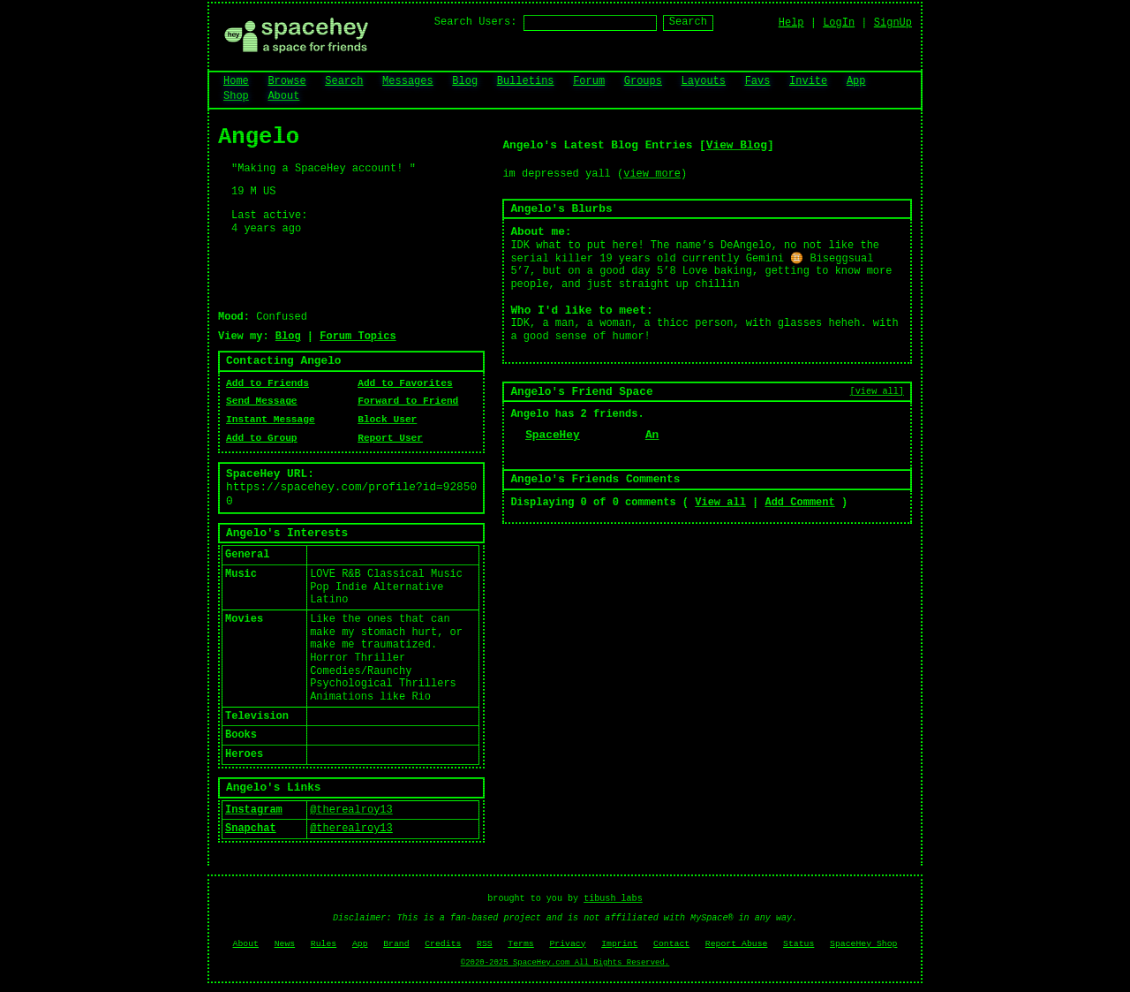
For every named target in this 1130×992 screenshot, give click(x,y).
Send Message (262, 401)
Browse (286, 81)
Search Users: (475, 22)
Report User (390, 438)
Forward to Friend (408, 401)
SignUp (893, 23)
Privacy (567, 944)
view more (652, 174)
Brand (396, 944)
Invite (808, 81)
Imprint (619, 944)
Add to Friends (267, 383)
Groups (643, 81)
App (856, 81)
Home (236, 81)
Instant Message (270, 419)
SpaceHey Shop (863, 944)
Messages (407, 81)
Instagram (253, 810)
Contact (671, 944)
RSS (485, 944)
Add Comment (799, 502)
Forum (589, 81)
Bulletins (525, 81)
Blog (465, 81)
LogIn (839, 23)
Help (791, 23)
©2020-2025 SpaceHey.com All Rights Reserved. (565, 962)
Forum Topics (358, 336)
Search (688, 22)
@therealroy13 (351, 810)
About (283, 96)
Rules (323, 944)
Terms (520, 944)
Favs (758, 81)
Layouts (704, 81)
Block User (387, 419)
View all (720, 502)
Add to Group (262, 438)
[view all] (877, 391)
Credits (443, 944)
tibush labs (613, 899)
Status (798, 944)
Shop (236, 96)
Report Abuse (736, 944)
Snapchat (250, 828)
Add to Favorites (405, 383)
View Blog (736, 145)
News (285, 944)
